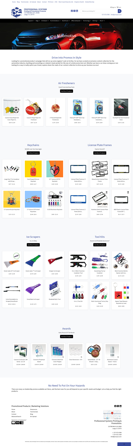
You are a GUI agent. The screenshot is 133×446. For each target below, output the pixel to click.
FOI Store (50, 2)
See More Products (66, 91)
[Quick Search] (99, 11)
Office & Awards (75, 21)
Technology (86, 21)
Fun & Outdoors (54, 21)
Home (14, 2)
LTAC (56, 2)
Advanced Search (16, 416)
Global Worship (89, 2)
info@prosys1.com (116, 14)
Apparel (30, 21)
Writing (95, 21)
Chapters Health (79, 2)
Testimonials (25, 2)
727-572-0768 (106, 14)
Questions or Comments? (19, 420)
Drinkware (44, 21)
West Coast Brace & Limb (66, 2)
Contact (44, 2)
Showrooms (33, 409)
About (39, 2)
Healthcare (65, 21)
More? (101, 21)
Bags (37, 21)
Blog (18, 2)
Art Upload (33, 2)
